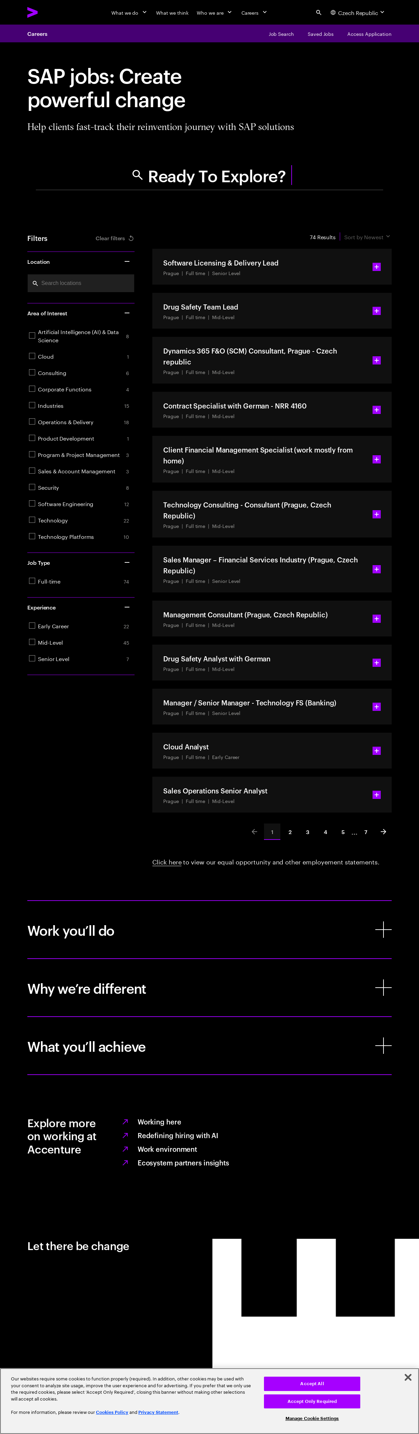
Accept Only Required (312, 1401)
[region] (209, 1401)
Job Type (78, 562)
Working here (159, 1121)
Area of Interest (78, 313)
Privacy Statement (158, 1412)
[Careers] (255, 12)
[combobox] (81, 283)
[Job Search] (281, 33)
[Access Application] (369, 33)
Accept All (312, 1383)
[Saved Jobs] (320, 33)
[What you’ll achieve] (209, 1045)
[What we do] (130, 12)
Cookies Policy (112, 1412)
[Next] (383, 831)
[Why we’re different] (209, 987)
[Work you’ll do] (209, 929)
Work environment (167, 1148)
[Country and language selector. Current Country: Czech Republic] (358, 12)
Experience (78, 607)
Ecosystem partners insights (183, 1162)
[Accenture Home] (48, 12)
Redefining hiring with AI (178, 1135)
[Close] (408, 1377)
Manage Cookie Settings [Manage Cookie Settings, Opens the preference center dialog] (312, 1418)
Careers (37, 33)
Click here (166, 861)
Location (78, 261)
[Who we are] (215, 12)
